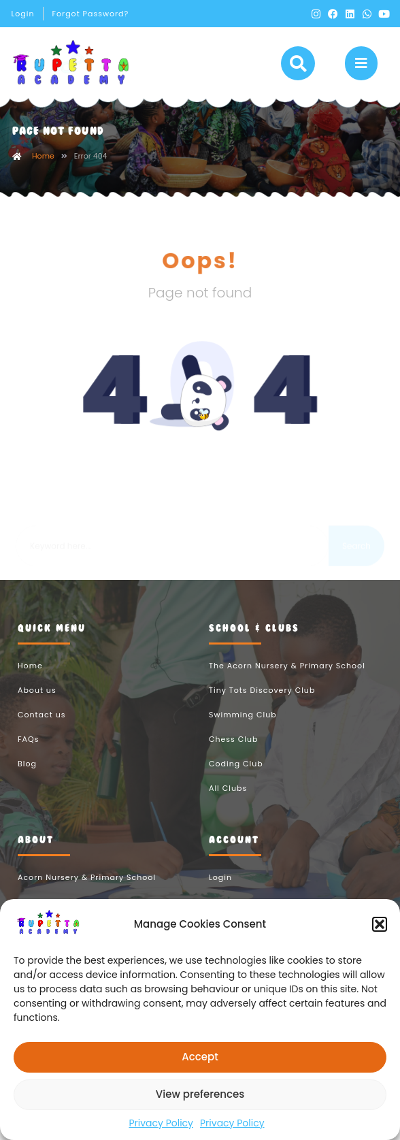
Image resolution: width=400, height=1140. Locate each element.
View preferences (200, 1094)
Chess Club (233, 754)
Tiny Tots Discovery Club (262, 705)
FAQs (28, 754)
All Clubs (228, 803)
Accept (200, 1056)
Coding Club (236, 779)
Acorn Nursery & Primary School (87, 892)
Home (43, 171)
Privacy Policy (161, 1123)
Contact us (41, 730)
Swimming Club (243, 730)
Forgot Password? (90, 13)
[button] (379, 924)
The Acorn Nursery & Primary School (287, 681)
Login (23, 13)
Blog (27, 779)
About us (37, 705)
